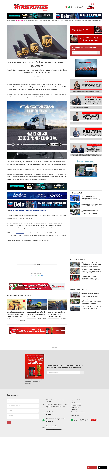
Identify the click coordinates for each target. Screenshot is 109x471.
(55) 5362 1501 (49, 446)
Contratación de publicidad (78, 445)
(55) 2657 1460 (49, 453)
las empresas (20, 233)
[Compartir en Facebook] (32, 275)
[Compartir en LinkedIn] (42, 275)
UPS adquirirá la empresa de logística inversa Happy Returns (28, 210)
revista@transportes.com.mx (53, 461)
